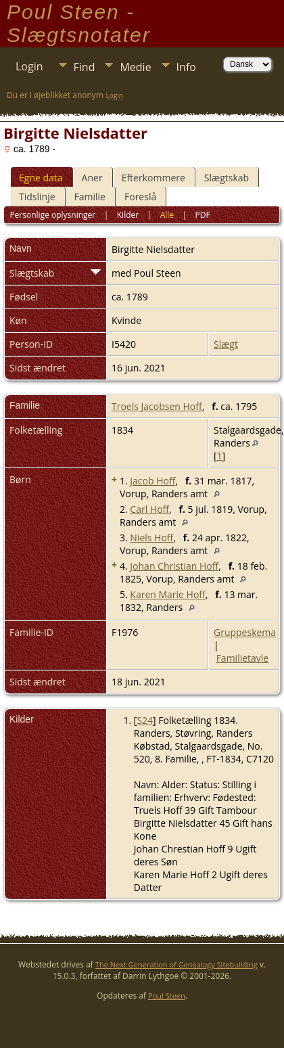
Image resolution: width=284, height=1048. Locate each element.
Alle (167, 215)
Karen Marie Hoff (167, 594)
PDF (202, 215)
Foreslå (140, 196)
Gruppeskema (245, 632)
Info (186, 67)
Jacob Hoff (152, 480)
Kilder (128, 215)
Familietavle (242, 658)
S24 (145, 720)
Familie (89, 196)
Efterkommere (153, 177)
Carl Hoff (149, 509)
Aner (92, 177)
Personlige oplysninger (52, 215)
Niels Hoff (151, 537)
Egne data (41, 177)
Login (29, 66)
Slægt (226, 344)
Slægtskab (226, 177)
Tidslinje (37, 196)
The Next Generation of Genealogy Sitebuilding (176, 964)
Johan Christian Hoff (174, 566)
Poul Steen (166, 995)
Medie (135, 67)
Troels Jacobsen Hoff (157, 406)
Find (84, 67)
